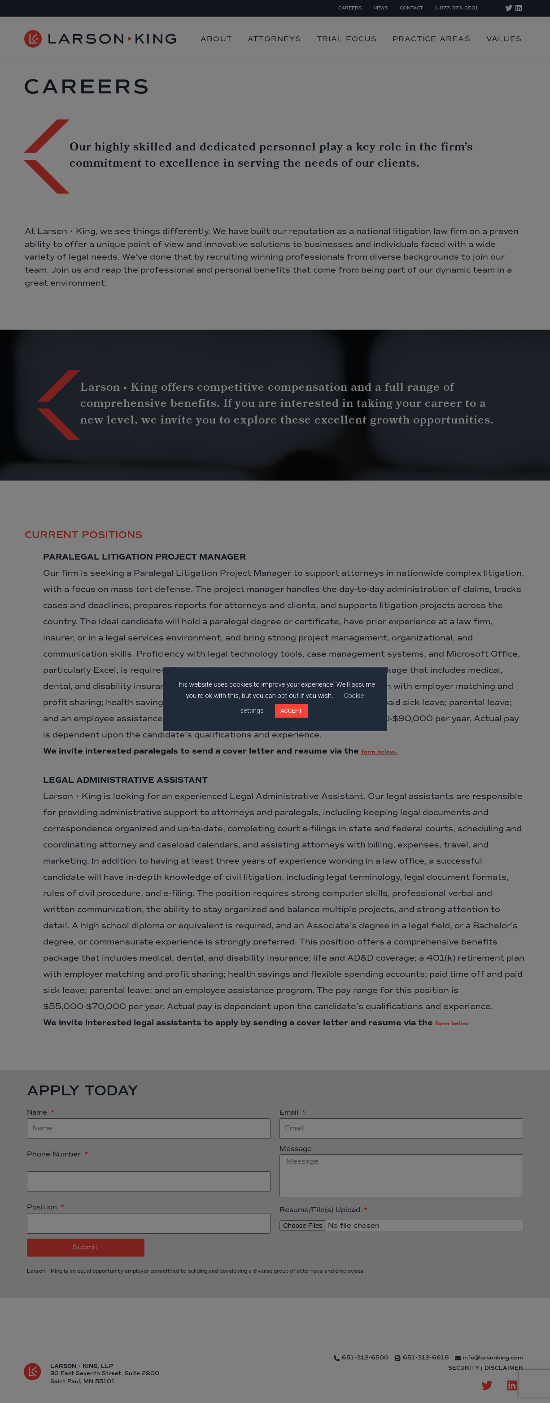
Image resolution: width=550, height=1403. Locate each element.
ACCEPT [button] (291, 710)
